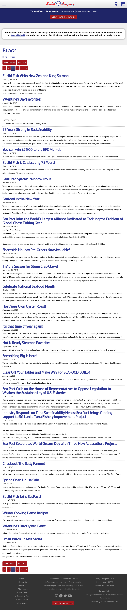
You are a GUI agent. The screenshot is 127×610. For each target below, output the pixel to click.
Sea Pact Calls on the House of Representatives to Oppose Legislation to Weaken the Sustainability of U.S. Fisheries (56, 390)
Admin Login (105, 598)
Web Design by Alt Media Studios (104, 601)
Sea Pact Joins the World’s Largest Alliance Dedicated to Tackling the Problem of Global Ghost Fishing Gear (62, 220)
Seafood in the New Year (20, 199)
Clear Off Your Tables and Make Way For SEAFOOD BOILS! (45, 372)
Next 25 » (22, 62)
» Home (22, 578)
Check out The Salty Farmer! (23, 463)
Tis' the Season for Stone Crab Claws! (30, 266)
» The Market (22, 589)
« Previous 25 (9, 62)
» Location (22, 585)
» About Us (22, 582)
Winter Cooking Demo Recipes (25, 513)
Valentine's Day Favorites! (21, 99)
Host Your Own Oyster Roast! (24, 306)
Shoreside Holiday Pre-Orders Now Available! (36, 249)
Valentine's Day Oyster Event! (24, 526)
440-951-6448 (18, 35)
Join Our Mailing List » (63, 603)
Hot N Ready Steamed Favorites (26, 342)
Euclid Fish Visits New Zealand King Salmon (35, 75)
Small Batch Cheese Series (22, 539)
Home (4, 57)
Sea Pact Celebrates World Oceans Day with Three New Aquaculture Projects (59, 443)
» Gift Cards (22, 592)
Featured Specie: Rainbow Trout (26, 179)
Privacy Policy (104, 591)
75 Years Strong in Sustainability (26, 129)
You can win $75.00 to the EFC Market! (31, 149)
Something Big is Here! (19, 355)
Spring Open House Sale (20, 480)
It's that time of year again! (22, 326)
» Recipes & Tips (22, 596)
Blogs (13, 57)
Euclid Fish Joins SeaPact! (21, 496)
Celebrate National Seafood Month (28, 286)
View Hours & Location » (63, 17)
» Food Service (22, 599)
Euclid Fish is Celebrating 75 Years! (28, 162)
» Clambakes (22, 603)
